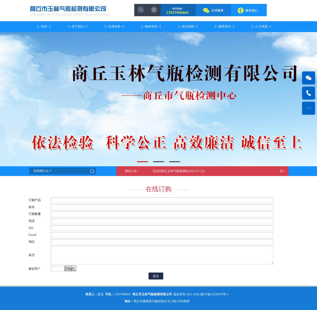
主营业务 (114, 26)
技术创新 (188, 26)
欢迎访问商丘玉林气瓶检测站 (169, 171)
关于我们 (77, 26)
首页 (44, 26)
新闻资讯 (224, 26)
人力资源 (261, 26)
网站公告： (132, 171)
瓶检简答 (151, 26)
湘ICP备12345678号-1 (214, 294)
